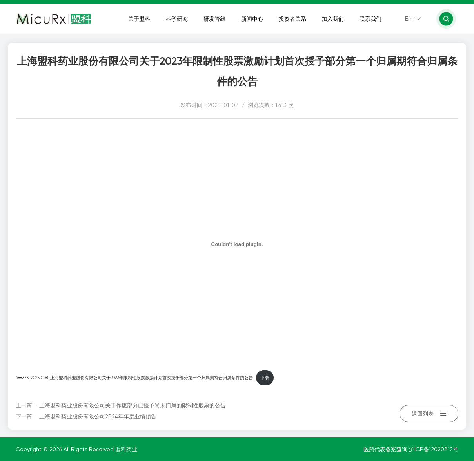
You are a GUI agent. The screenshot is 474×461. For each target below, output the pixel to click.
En (409, 19)
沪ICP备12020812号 (433, 449)
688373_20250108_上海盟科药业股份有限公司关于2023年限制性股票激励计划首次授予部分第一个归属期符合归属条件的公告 (134, 377)
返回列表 (429, 411)
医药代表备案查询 (386, 449)
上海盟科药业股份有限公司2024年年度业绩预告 (97, 416)
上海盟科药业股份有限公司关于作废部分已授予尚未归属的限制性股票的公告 (132, 405)
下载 (265, 377)
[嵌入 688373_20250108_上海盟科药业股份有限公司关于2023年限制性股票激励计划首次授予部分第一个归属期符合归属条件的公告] (237, 244)
